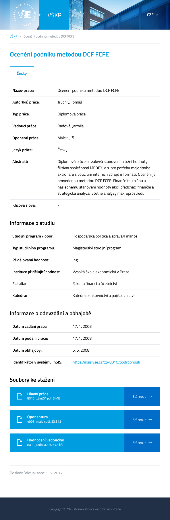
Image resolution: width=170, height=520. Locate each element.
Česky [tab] (22, 73)
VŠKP (54, 14)
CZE (150, 15)
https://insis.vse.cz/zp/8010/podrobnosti (106, 362)
